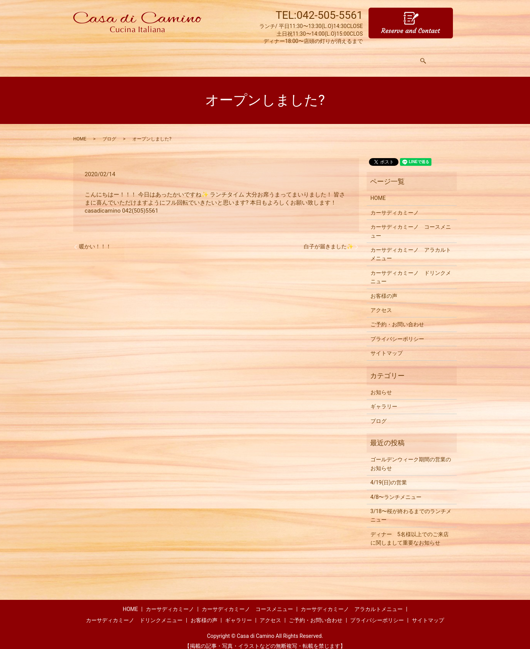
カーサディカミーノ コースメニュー (410, 223)
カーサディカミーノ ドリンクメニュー (410, 270)
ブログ (109, 131)
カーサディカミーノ (394, 205)
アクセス (401, 57)
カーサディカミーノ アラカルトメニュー (410, 246)
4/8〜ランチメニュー (396, 490)
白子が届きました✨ (328, 239)
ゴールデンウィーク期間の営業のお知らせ (410, 456)
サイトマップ (386, 346)
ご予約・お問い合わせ (397, 317)
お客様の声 (328, 57)
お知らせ (381, 385)
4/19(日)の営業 (388, 475)
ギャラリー (366, 57)
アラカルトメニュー (226, 57)
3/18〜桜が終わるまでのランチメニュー (410, 508)
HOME (114, 57)
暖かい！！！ (95, 239)
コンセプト (146, 57)
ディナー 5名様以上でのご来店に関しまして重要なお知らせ (409, 531)
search (426, 57)
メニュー (181, 57)
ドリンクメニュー (283, 57)
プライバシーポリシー (397, 332)
